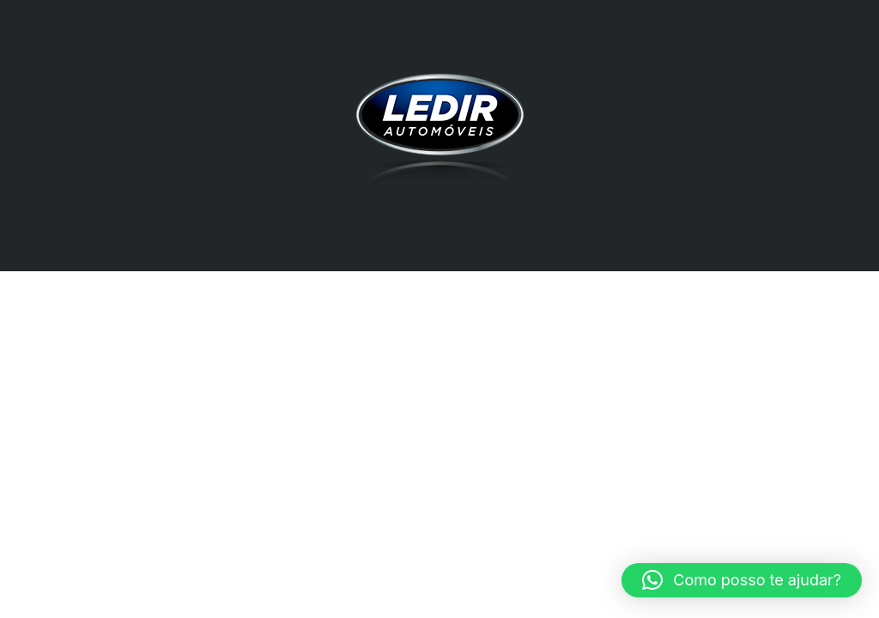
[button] (741, 580)
